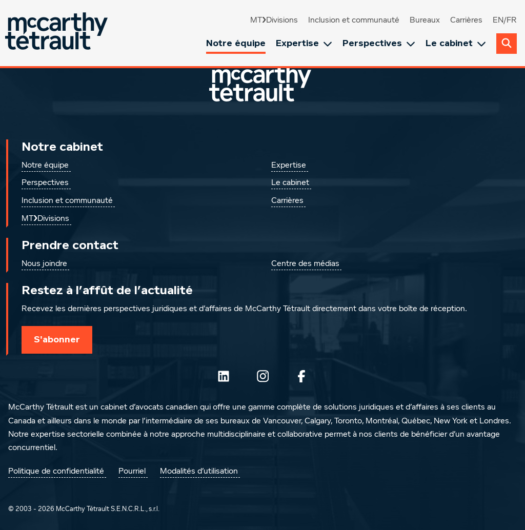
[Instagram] (262, 376)
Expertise (304, 43)
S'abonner (57, 339)
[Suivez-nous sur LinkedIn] (223, 376)
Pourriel (132, 471)
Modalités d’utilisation (199, 471)
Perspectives (378, 43)
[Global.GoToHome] (57, 33)
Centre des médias (305, 264)
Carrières (466, 20)
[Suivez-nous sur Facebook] (301, 376)
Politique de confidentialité (56, 471)
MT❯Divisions (274, 20)
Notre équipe (236, 43)
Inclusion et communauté (353, 20)
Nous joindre (44, 264)
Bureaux (425, 20)
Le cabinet (456, 43)
